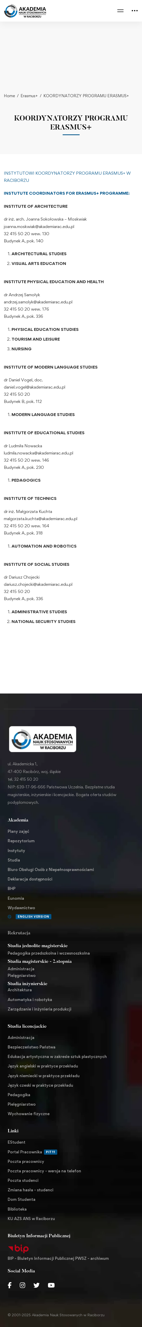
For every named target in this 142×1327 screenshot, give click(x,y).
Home (9, 95)
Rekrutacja (19, 933)
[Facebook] (9, 1285)
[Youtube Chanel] (51, 1285)
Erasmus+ (29, 95)
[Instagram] (22, 1285)
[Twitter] (36, 1285)
